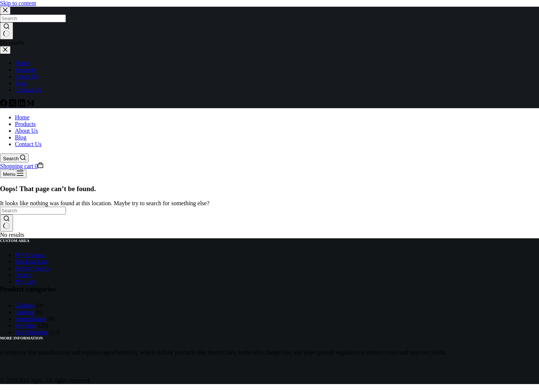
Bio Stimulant (31, 332)
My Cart (25, 281)
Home (22, 117)
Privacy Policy (32, 268)
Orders (23, 275)
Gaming (24, 312)
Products (25, 124)
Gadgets (24, 305)
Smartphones (30, 319)
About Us (26, 131)
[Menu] (13, 174)
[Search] (14, 158)
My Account (30, 255)
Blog (20, 137)
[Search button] (6, 223)
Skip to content (18, 3)
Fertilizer (26, 325)
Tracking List (31, 261)
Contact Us (28, 144)
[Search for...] (33, 211)
